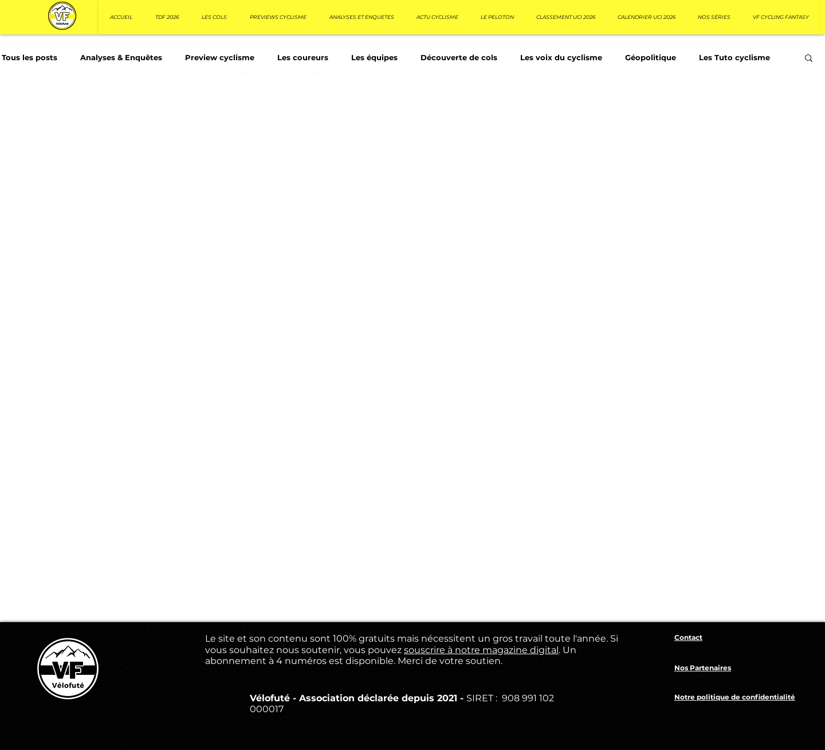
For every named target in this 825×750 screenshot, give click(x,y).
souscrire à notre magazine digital (481, 649)
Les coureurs (302, 57)
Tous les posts (29, 57)
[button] (808, 59)
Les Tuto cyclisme (734, 57)
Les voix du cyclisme (561, 57)
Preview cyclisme (219, 57)
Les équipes (374, 57)
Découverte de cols (459, 57)
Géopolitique (650, 57)
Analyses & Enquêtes (121, 57)
